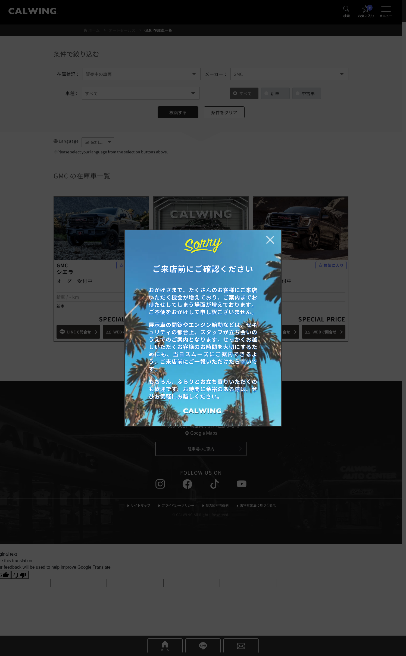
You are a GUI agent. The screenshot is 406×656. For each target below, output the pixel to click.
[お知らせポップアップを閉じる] (270, 240)
